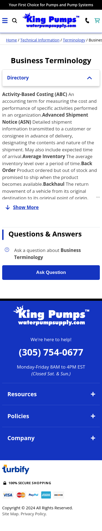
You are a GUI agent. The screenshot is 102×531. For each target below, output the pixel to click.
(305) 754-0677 (51, 352)
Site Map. (11, 513)
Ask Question (51, 272)
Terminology (74, 40)
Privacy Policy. (34, 513)
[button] (5, 20)
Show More (20, 207)
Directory (51, 78)
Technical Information (40, 40)
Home (11, 40)
